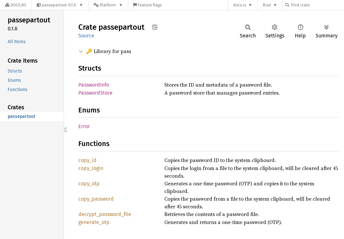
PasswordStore (95, 93)
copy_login (90, 168)
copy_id (87, 160)
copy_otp (89, 184)
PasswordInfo (93, 85)
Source (86, 36)
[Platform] (108, 5)
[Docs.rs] (15, 5)
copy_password (96, 199)
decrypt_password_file (104, 214)
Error (84, 126)
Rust (267, 5)
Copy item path (155, 26)
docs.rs (239, 5)
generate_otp (94, 222)
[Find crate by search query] (317, 5)
